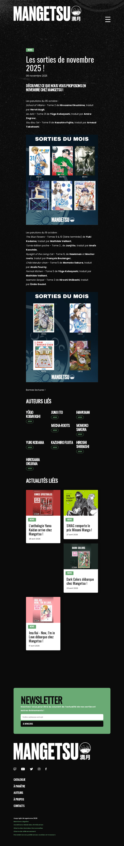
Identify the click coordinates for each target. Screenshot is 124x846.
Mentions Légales (21, 822)
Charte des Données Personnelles (28, 828)
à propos (19, 799)
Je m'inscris (28, 723)
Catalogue (19, 779)
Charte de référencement (25, 831)
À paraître (19, 786)
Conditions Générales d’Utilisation (28, 825)
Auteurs (18, 792)
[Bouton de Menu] (107, 19)
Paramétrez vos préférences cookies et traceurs (35, 835)
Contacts (19, 806)
